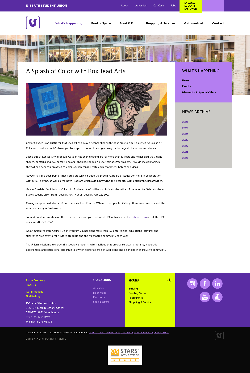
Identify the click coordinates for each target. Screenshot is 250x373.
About (124, 5)
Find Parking (33, 296)
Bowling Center (138, 293)
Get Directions (34, 292)
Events (186, 86)
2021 (185, 152)
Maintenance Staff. (143, 333)
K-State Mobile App (217, 297)
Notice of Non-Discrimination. (104, 333)
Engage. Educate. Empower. (190, 7)
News (185, 80)
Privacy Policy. (161, 333)
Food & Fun (128, 23)
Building (133, 289)
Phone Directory (35, 280)
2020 (185, 158)
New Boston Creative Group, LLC (50, 339)
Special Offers (101, 302)
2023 (185, 140)
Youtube (205, 297)
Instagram (192, 283)
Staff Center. (126, 333)
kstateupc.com (138, 217)
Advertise (141, 5)
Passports (99, 297)
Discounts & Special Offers (199, 92)
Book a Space (101, 23)
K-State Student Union (46, 6)
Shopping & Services (160, 23)
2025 (185, 128)
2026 (185, 122)
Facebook (205, 283)
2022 (185, 146)
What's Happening (68, 23)
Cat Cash (158, 5)
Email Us (31, 285)
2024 (185, 134)
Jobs (173, 5)
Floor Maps (99, 293)
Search (213, 5)
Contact (218, 23)
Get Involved (193, 23)
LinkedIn (217, 283)
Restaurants (136, 298)
